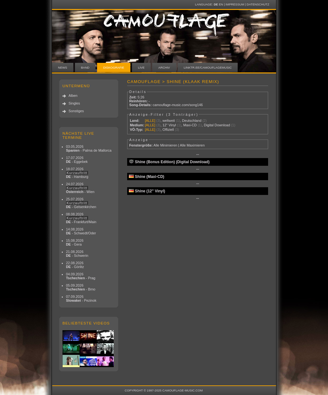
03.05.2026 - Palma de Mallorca (88, 148)
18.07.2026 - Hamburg (77, 173)
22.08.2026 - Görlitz (75, 265)
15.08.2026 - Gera (74, 242)
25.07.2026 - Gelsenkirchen (81, 203)
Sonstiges (76, 111)
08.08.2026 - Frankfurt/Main (81, 218)
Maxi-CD (190, 125)
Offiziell (168, 129)
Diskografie (113, 67)
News (62, 67)
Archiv (164, 67)
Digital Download (217, 125)
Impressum (235, 4)
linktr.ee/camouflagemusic (208, 67)
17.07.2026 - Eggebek (77, 160)
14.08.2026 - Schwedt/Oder (81, 231)
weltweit (168, 120)
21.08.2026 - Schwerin (77, 253)
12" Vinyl (169, 125)
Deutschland (191, 120)
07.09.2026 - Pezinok (81, 298)
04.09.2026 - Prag (80, 276)
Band (85, 67)
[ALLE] (150, 120)
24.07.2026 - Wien (80, 188)
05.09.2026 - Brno (80, 287)
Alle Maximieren (192, 145)
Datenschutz (258, 4)
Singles (74, 103)
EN (221, 4)
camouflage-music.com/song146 (178, 105)
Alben (73, 95)
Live (141, 67)
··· (197, 154)
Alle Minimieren (165, 145)
